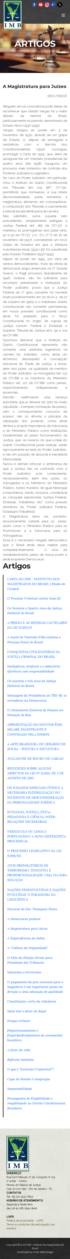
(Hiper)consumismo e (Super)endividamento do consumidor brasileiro (35, 1035)
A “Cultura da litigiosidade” (27, 948)
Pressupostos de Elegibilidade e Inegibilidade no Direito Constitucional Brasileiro (36, 1103)
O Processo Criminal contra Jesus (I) (33, 598)
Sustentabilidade (19, 1089)
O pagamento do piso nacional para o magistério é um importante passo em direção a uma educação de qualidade (35, 987)
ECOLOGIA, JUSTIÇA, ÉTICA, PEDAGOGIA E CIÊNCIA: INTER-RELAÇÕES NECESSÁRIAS (31, 817)
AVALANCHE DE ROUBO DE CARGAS (35, 758)
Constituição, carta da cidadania (31, 1001)
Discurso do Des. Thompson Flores (32, 909)
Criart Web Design (43, 1252)
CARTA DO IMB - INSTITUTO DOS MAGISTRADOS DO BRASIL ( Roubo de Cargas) (36, 584)
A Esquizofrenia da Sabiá (26, 938)
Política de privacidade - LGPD (25, 1220)
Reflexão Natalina (20, 1059)
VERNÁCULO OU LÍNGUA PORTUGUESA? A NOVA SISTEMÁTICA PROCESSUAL (36, 836)
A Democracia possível (23, 919)
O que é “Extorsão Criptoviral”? (30, 1069)
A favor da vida (18, 1050)
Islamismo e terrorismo (24, 972)
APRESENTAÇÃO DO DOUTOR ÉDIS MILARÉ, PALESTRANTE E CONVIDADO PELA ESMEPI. (34, 729)
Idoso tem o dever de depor (26, 1011)
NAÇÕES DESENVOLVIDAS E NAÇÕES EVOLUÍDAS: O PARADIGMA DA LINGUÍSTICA (36, 895)
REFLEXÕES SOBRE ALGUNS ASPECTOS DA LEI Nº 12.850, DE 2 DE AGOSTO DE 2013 (35, 773)
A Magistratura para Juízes (27, 928)
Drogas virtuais (18, 1021)
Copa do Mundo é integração (28, 1079)
